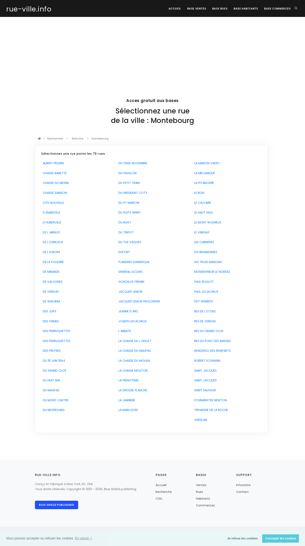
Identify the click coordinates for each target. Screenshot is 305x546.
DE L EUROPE (50, 252)
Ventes (201, 485)
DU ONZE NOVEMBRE (132, 163)
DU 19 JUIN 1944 (53, 360)
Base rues (219, 8)
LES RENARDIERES (205, 252)
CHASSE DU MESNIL (55, 183)
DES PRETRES (51, 351)
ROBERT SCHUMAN (206, 360)
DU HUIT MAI (50, 380)
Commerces (205, 505)
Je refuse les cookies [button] (242, 538)
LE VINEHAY (201, 232)
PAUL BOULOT (203, 282)
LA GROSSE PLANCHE (132, 390)
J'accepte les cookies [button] (280, 538)
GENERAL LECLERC (130, 272)
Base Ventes (195, 8)
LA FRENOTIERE (128, 380)
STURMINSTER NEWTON (210, 400)
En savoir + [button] (83, 538)
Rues (199, 492)
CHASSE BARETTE (54, 173)
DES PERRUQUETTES (55, 331)
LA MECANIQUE (204, 173)
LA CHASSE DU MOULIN (133, 360)
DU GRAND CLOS (53, 370)
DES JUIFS (48, 311)
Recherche (164, 492)
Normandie (55, 138)
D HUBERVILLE (51, 222)
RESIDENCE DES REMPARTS (212, 351)
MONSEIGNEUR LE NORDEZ (211, 272)
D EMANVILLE (50, 212)
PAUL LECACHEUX (205, 292)
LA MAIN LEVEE (127, 410)
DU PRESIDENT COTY (132, 193)
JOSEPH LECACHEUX (132, 321)
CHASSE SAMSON (54, 193)
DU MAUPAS (50, 390)
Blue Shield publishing (56, 505)
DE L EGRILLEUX (52, 242)
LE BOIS (198, 193)
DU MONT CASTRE (54, 400)
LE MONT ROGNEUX (207, 222)
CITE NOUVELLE (52, 203)
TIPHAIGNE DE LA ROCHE (210, 410)
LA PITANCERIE (203, 183)
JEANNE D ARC (128, 311)
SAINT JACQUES (205, 370)
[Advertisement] (152, 48)
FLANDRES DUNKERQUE (133, 262)
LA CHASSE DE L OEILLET (134, 341)
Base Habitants (245, 8)
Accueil (173, 8)
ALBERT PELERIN (52, 163)
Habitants (203, 498)
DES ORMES (50, 321)
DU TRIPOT (125, 232)
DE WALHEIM (50, 301)
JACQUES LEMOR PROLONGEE (138, 301)
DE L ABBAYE (50, 232)
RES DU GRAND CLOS (208, 331)
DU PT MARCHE (128, 203)
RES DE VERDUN (204, 321)
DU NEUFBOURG (53, 410)
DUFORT (123, 252)
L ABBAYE (124, 331)
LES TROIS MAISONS (207, 262)
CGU (159, 498)
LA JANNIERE (126, 400)
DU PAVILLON (127, 173)
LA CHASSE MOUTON (132, 370)
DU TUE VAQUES (129, 242)
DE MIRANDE (50, 272)
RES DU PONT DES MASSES (212, 341)
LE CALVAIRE (202, 203)
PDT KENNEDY (203, 301)
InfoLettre (243, 485)
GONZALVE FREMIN (130, 282)
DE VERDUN (49, 292)
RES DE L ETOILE (204, 311)
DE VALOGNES (51, 282)
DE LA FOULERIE (52, 262)
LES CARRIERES (203, 242)
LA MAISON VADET (206, 163)
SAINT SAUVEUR (204, 390)
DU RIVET (124, 222)
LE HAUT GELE (203, 212)
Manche (77, 138)
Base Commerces (277, 8)
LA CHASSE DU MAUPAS (134, 351)
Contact (242, 492)
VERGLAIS (200, 420)
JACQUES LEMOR (129, 292)
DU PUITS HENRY (129, 212)
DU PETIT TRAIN (128, 183)
